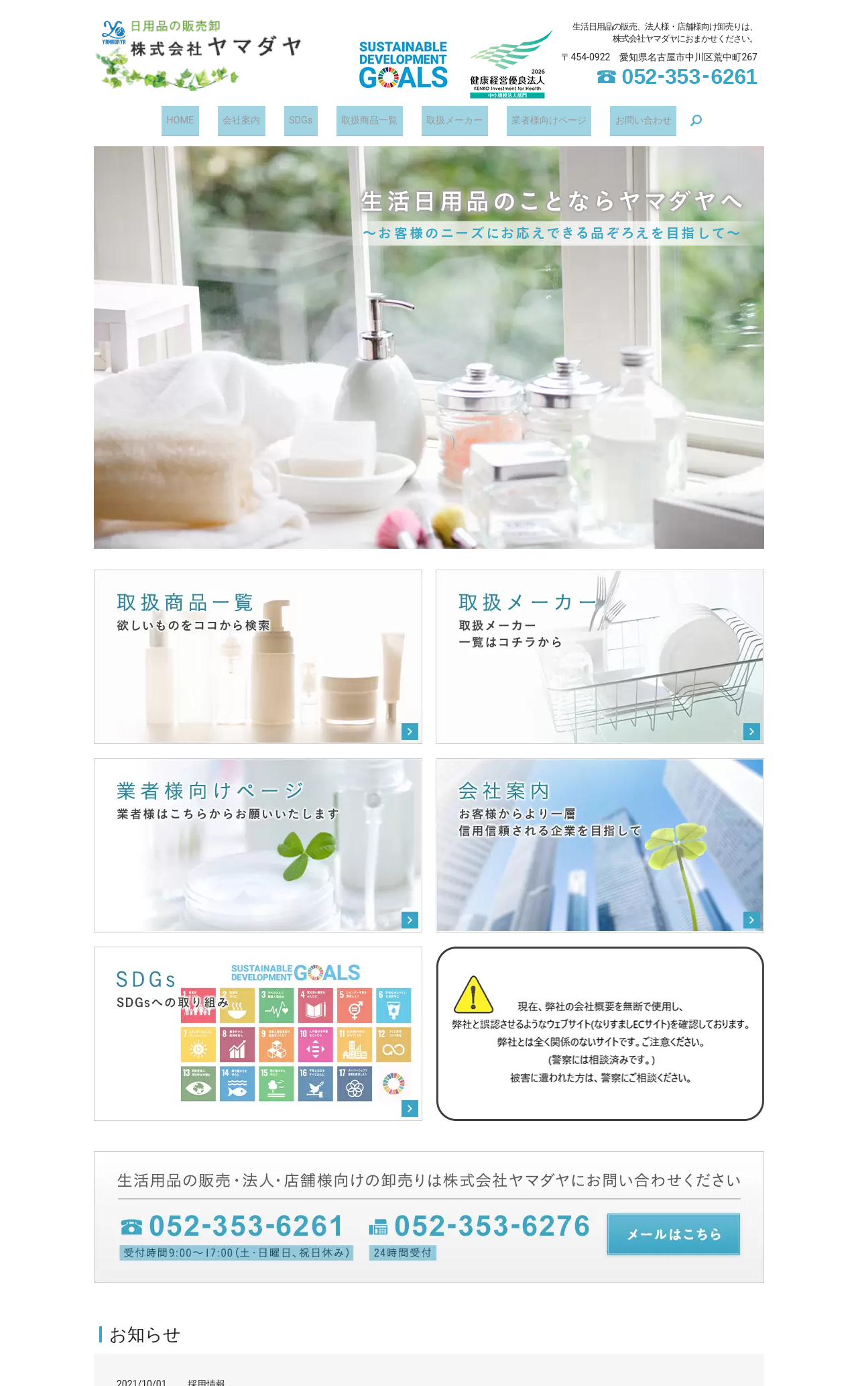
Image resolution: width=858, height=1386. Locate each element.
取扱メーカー (444, 119)
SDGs (304, 119)
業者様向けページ (533, 119)
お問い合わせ (623, 119)
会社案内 (253, 119)
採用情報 (206, 1380)
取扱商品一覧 (365, 119)
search (672, 119)
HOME (199, 119)
